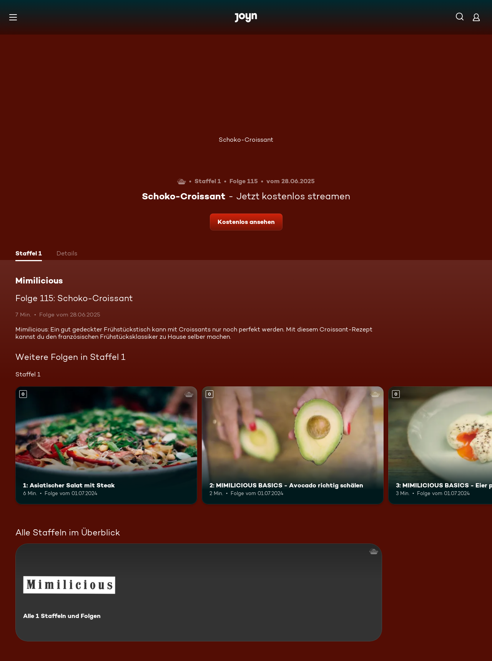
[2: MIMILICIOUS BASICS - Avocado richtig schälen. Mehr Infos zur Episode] (293, 445)
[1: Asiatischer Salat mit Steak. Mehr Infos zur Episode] (106, 445)
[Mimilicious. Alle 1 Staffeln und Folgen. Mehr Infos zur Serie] (198, 592)
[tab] (28, 254)
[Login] (476, 17)
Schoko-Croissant (246, 139)
